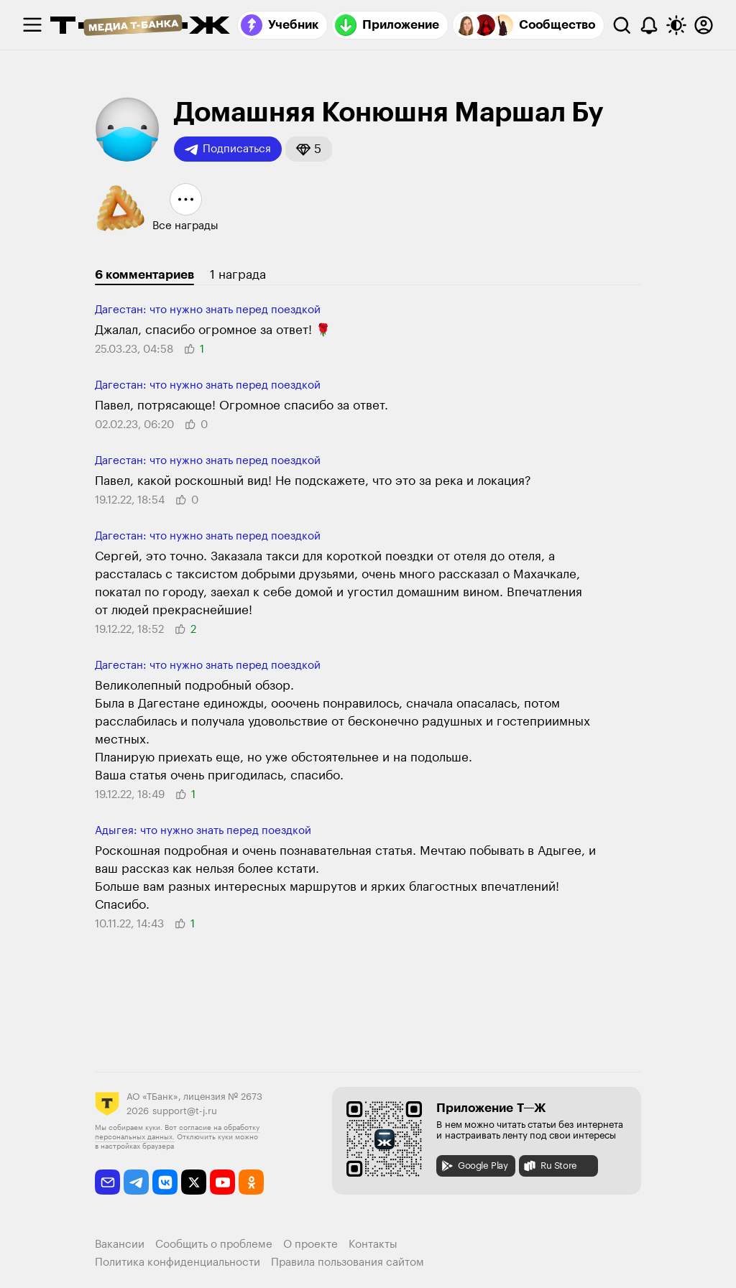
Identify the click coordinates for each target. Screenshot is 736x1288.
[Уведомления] (649, 25)
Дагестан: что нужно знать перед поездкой (208, 310)
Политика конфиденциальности (177, 1262)
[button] (308, 149)
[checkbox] (32, 25)
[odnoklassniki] (251, 1182)
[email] (107, 1182)
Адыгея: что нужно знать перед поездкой (203, 830)
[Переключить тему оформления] (676, 25)
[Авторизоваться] (703, 25)
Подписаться (228, 149)
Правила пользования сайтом (347, 1262)
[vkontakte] (165, 1182)
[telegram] (136, 1182)
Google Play (474, 1166)
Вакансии (119, 1244)
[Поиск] (621, 25)
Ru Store (550, 1166)
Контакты (373, 1244)
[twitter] (193, 1182)
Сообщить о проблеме (213, 1244)
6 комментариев (144, 275)
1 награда (238, 275)
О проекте (310, 1244)
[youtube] (222, 1182)
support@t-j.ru (184, 1111)
